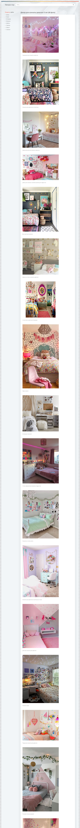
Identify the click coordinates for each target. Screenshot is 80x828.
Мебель (8, 23)
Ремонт (8, 27)
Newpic (9, 5)
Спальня (8, 29)
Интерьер (8, 19)
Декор (7, 14)
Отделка (8, 25)
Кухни (7, 16)
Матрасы (8, 21)
